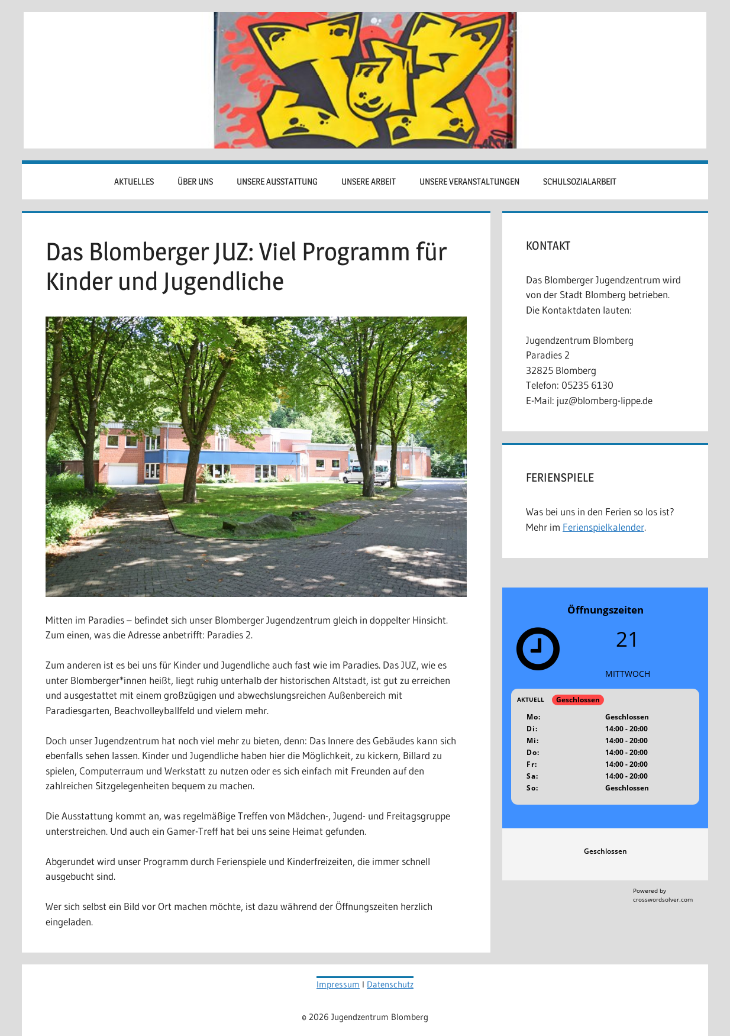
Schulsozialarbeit (579, 181)
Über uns (195, 181)
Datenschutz (390, 984)
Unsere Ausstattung (277, 181)
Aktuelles (134, 181)
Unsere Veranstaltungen (469, 181)
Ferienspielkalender (603, 527)
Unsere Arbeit (368, 181)
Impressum (338, 984)
